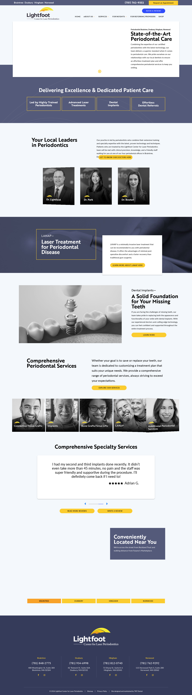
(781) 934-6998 (78, 663)
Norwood (49, 2)
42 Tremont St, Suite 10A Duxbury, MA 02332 (79, 669)
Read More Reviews (77, 511)
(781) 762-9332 (134, 2)
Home (77, 16)
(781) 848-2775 (41, 663)
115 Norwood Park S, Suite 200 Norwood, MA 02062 (150, 669)
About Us (89, 16)
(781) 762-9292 (149, 663)
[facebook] (38, 675)
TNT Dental (138, 691)
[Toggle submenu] (94, 16)
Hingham (38, 2)
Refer (153, 11)
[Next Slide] (107, 503)
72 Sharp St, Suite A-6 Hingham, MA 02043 (113, 669)
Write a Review (114, 511)
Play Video (106, 71)
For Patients (119, 16)
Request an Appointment (163, 3)
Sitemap (90, 691)
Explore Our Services (109, 388)
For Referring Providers (142, 16)
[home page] (43, 13)
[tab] (91, 503)
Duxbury (29, 2)
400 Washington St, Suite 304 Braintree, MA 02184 (41, 669)
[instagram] (44, 675)
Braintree (18, 2)
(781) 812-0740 (112, 663)
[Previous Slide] (85, 503)
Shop (161, 16)
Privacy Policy (102, 691)
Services (103, 16)
